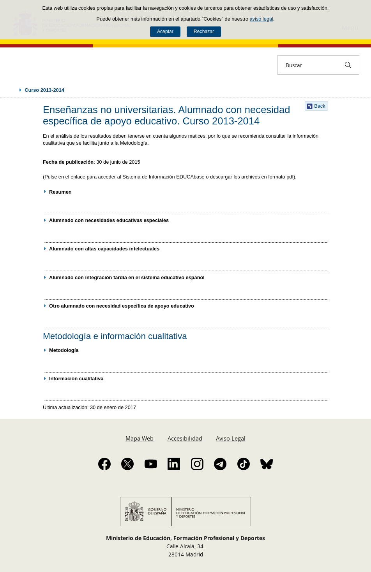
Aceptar (165, 31)
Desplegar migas (12, 90)
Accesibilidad (185, 438)
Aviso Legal (231, 438)
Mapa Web (139, 438)
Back (319, 106)
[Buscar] (348, 65)
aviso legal (261, 19)
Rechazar (204, 31)
